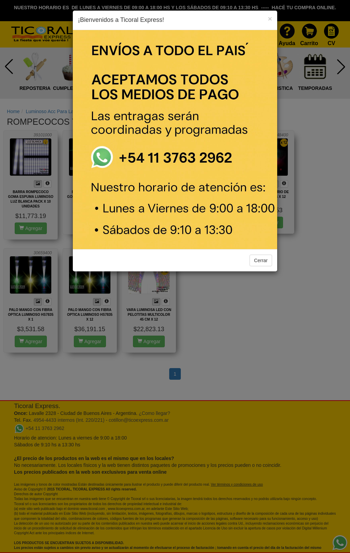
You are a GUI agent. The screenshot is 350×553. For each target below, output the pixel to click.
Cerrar (261, 260)
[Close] (270, 18)
